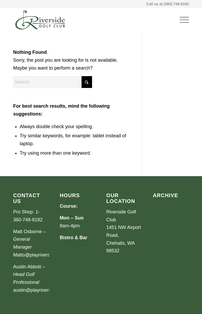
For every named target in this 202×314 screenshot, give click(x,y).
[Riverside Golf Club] (40, 20)
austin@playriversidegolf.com (44, 290)
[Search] (52, 82)
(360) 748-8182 (176, 4)
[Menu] (181, 20)
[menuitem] (181, 20)
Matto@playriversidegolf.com (43, 255)
